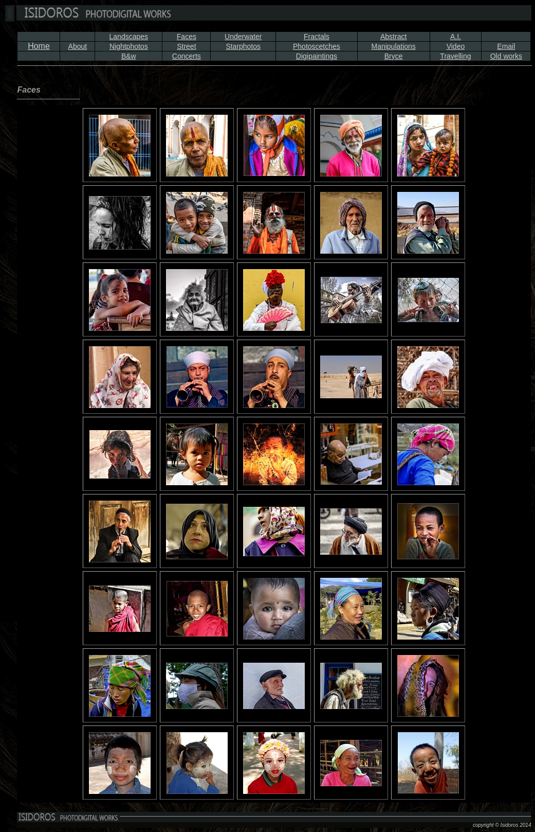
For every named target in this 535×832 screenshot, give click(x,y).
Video (456, 46)
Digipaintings (316, 56)
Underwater (243, 36)
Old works (506, 56)
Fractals (316, 36)
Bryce (393, 56)
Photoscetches (316, 46)
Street (186, 46)
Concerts (186, 56)
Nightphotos (128, 46)
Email (506, 46)
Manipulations (393, 46)
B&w (128, 56)
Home (39, 46)
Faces (186, 36)
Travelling (455, 56)
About (77, 46)
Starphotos (243, 46)
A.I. (455, 36)
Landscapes (129, 36)
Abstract (393, 36)
